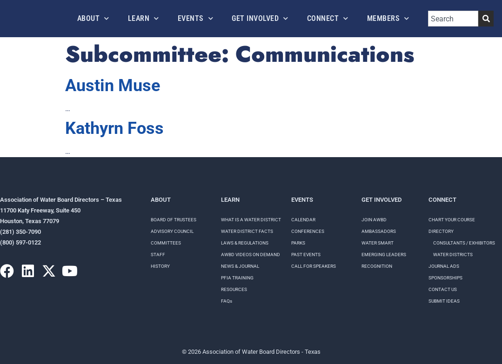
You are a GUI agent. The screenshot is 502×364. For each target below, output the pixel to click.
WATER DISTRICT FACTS (247, 231)
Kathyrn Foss (114, 128)
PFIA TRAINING (237, 278)
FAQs (226, 301)
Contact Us (442, 289)
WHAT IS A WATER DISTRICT (251, 220)
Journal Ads (443, 266)
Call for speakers (313, 266)
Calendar (303, 220)
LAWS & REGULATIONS (244, 243)
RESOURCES (234, 289)
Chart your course (451, 220)
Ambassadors (378, 231)
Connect (327, 18)
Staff (158, 254)
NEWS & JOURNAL (240, 266)
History (160, 266)
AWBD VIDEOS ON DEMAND (250, 254)
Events (196, 18)
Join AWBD (374, 220)
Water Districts (453, 254)
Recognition (376, 266)
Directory (441, 231)
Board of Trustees (173, 220)
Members (388, 18)
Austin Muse (112, 85)
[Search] (486, 18)
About (93, 18)
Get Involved (260, 18)
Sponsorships (445, 278)
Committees (166, 243)
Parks (298, 243)
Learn (143, 18)
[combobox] (453, 18)
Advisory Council (172, 231)
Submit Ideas (444, 301)
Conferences (307, 231)
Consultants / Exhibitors (464, 243)
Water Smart (377, 243)
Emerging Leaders (383, 254)
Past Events (306, 254)
